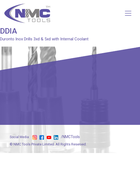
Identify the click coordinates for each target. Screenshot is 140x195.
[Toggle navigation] (128, 13)
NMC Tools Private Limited (33, 144)
